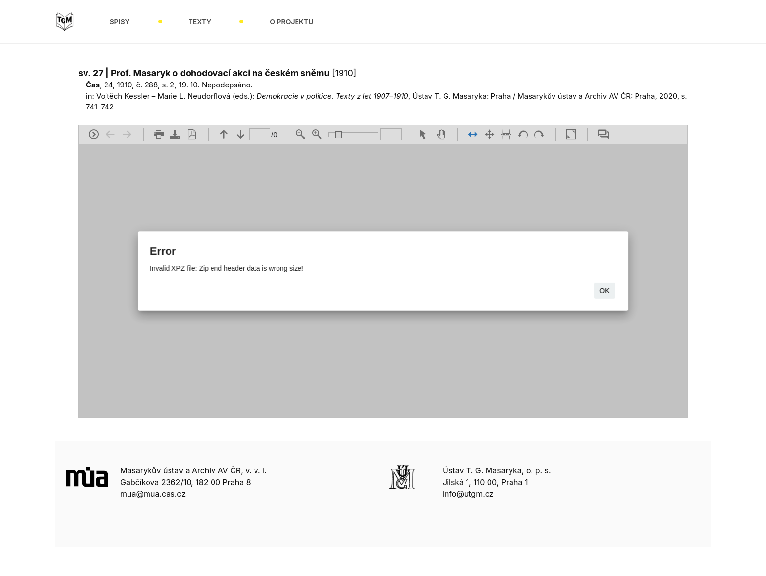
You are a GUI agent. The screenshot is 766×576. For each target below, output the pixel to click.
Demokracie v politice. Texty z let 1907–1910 (332, 96)
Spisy (119, 22)
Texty (200, 22)
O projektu (291, 22)
